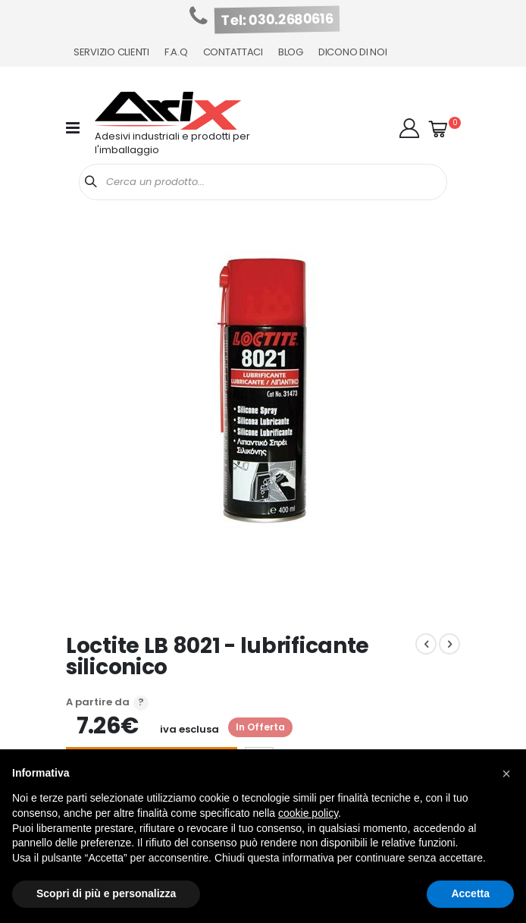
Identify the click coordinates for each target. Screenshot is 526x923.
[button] (409, 128)
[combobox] (263, 182)
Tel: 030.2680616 (277, 19)
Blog (290, 52)
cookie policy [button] (308, 813)
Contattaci (233, 52)
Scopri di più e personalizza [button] (106, 893)
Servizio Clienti (111, 52)
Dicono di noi (352, 52)
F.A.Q (176, 52)
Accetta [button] (470, 893)
